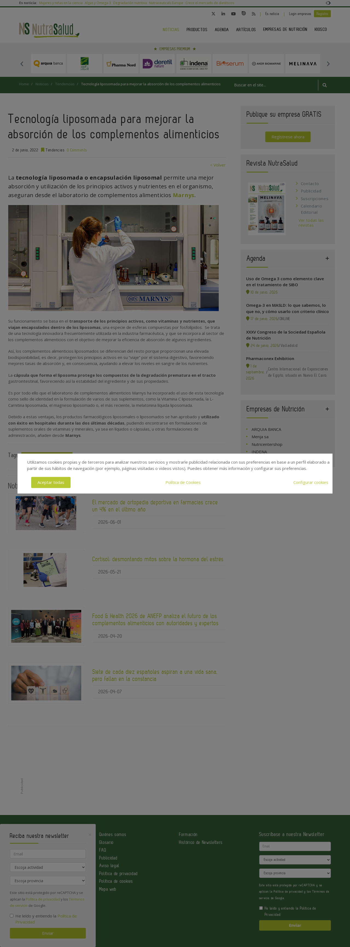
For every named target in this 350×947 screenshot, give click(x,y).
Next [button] (328, 63)
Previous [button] (22, 63)
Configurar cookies (310, 482)
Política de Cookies (183, 482)
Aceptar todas (50, 482)
